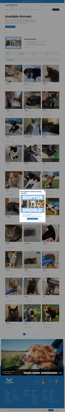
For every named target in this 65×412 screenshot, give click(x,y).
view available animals (32, 218)
